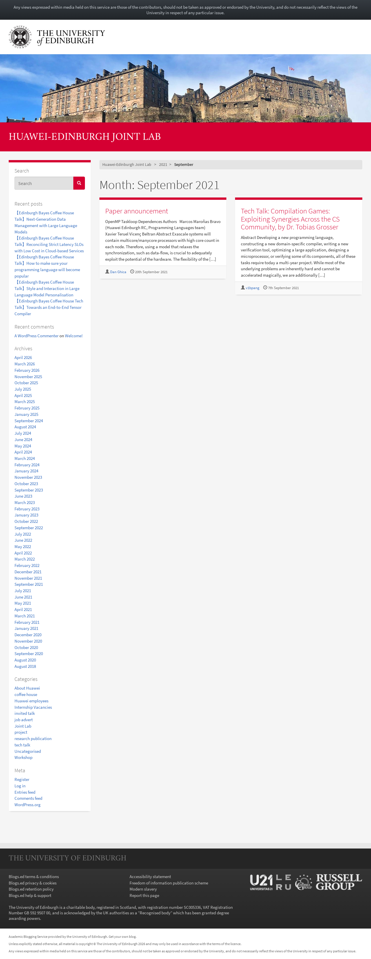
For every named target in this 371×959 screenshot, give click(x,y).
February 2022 (26, 565)
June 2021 (23, 597)
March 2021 (24, 616)
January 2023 (26, 515)
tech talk (22, 745)
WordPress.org (27, 804)
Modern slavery (143, 889)
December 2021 (27, 571)
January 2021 (26, 628)
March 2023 (24, 502)
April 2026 (23, 357)
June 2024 (23, 439)
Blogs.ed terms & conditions (34, 876)
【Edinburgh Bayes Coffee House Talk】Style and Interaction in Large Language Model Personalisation (46, 288)
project (20, 732)
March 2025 (24, 401)
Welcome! (74, 335)
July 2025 (22, 389)
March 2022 (24, 559)
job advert (23, 719)
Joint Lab (22, 726)
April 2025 (23, 395)
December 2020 (27, 634)
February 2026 (26, 370)
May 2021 (22, 603)
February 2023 (26, 509)
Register (21, 779)
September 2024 (28, 420)
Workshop (23, 757)
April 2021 (23, 609)
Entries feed (24, 792)
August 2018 (25, 666)
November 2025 (28, 376)
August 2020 (25, 660)
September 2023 (28, 490)
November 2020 (28, 641)
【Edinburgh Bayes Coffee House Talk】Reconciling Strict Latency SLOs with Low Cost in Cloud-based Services (49, 244)
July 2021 (22, 590)
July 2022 (22, 534)
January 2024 (26, 471)
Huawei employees (31, 701)
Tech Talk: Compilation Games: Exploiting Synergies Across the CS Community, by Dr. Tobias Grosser (290, 218)
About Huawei (27, 688)
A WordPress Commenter (36, 335)
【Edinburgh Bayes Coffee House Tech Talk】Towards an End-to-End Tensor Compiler (48, 307)
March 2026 (24, 364)
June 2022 (23, 540)
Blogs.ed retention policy (31, 889)
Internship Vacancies (33, 707)
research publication (33, 738)
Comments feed (28, 798)
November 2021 (28, 578)
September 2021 (28, 584)
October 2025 (26, 382)
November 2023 (28, 477)
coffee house (25, 694)
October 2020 (26, 647)
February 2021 (26, 622)
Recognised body (155, 913)
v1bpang (252, 287)
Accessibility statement (150, 876)
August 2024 (25, 426)
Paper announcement (136, 210)
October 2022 (26, 521)
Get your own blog (122, 936)
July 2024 (22, 433)
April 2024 (23, 452)
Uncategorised (27, 751)
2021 (163, 164)
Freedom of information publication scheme (169, 883)
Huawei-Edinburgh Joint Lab (85, 137)
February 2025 (26, 408)
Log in (20, 785)
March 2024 (24, 458)
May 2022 (22, 546)
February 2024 (26, 464)
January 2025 (26, 414)
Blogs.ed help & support (30, 895)
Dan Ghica (118, 271)
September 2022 (28, 527)
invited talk (24, 713)
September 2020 (28, 653)
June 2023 (23, 496)
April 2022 (23, 553)
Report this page (144, 895)
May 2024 (22, 446)
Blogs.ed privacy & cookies (33, 883)
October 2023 (26, 483)
